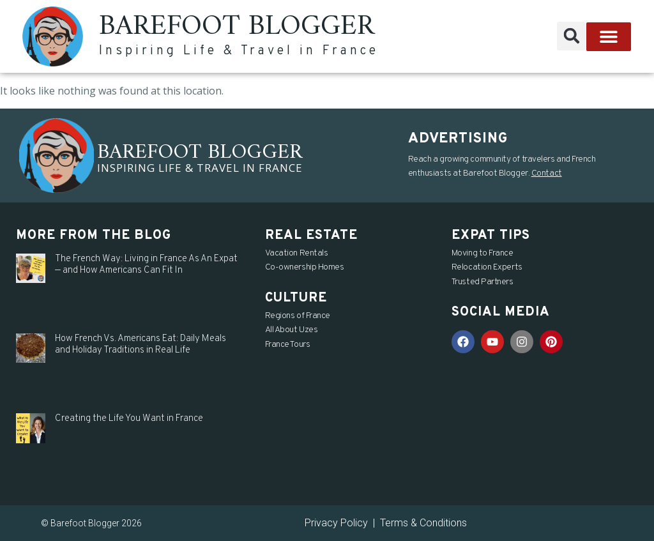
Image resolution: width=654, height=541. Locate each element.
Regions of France (297, 315)
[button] (571, 36)
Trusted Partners (482, 282)
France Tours (287, 344)
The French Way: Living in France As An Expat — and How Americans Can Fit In (146, 265)
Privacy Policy (336, 523)
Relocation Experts (487, 267)
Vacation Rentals (296, 253)
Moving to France (482, 253)
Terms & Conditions (423, 523)
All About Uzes (291, 329)
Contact (546, 173)
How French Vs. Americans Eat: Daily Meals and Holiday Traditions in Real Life (140, 344)
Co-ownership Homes (304, 267)
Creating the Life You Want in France (129, 419)
